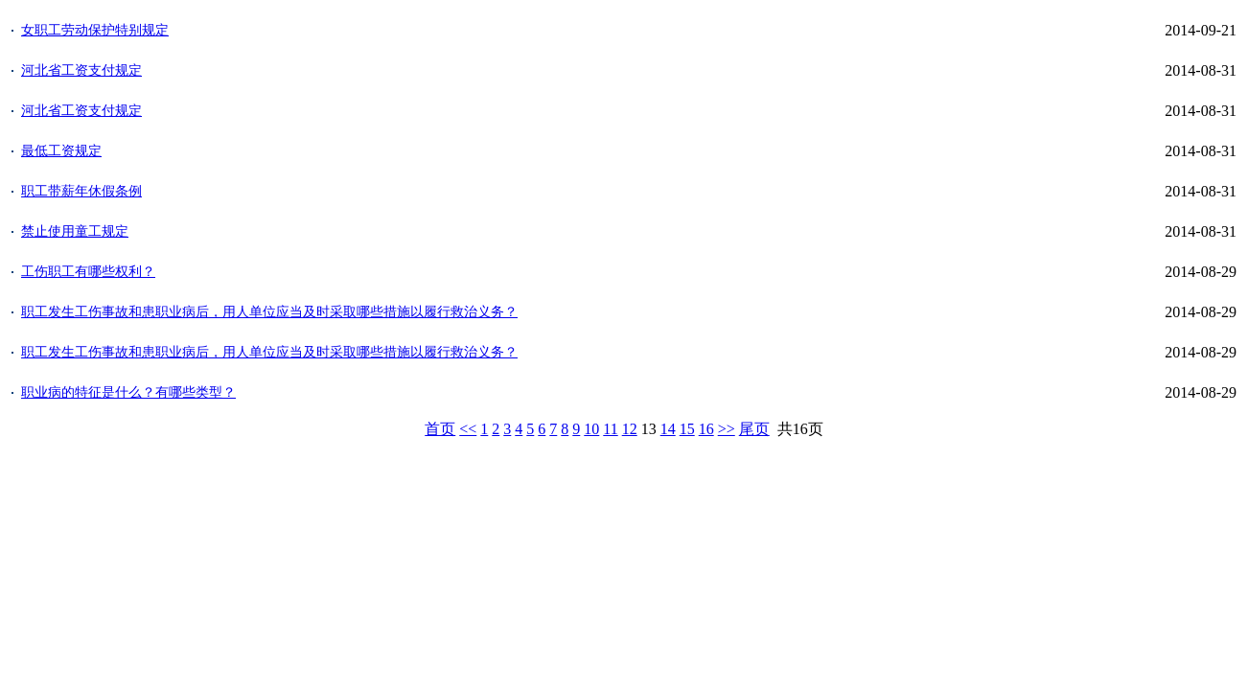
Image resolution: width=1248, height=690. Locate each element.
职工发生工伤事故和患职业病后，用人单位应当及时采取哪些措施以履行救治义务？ (269, 312)
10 (591, 429)
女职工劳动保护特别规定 (95, 30)
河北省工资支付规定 (81, 70)
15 (687, 429)
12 (629, 429)
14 (668, 429)
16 (706, 429)
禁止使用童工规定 (74, 231)
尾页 (754, 429)
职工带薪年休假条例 (81, 191)
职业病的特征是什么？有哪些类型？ (128, 392)
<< (467, 429)
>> (726, 429)
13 (649, 429)
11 (610, 429)
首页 (440, 429)
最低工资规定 (61, 151)
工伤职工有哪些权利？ (88, 271)
